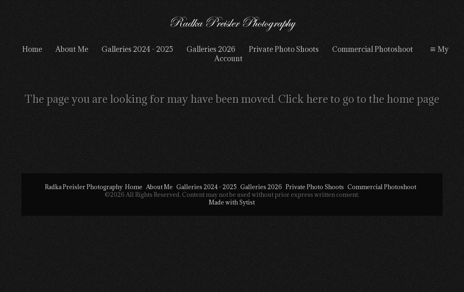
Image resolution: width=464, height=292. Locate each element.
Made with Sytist (232, 202)
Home (32, 49)
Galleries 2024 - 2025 (137, 49)
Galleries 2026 (210, 49)
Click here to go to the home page (358, 99)
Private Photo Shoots (284, 49)
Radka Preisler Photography (84, 187)
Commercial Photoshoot (372, 49)
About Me (71, 49)
